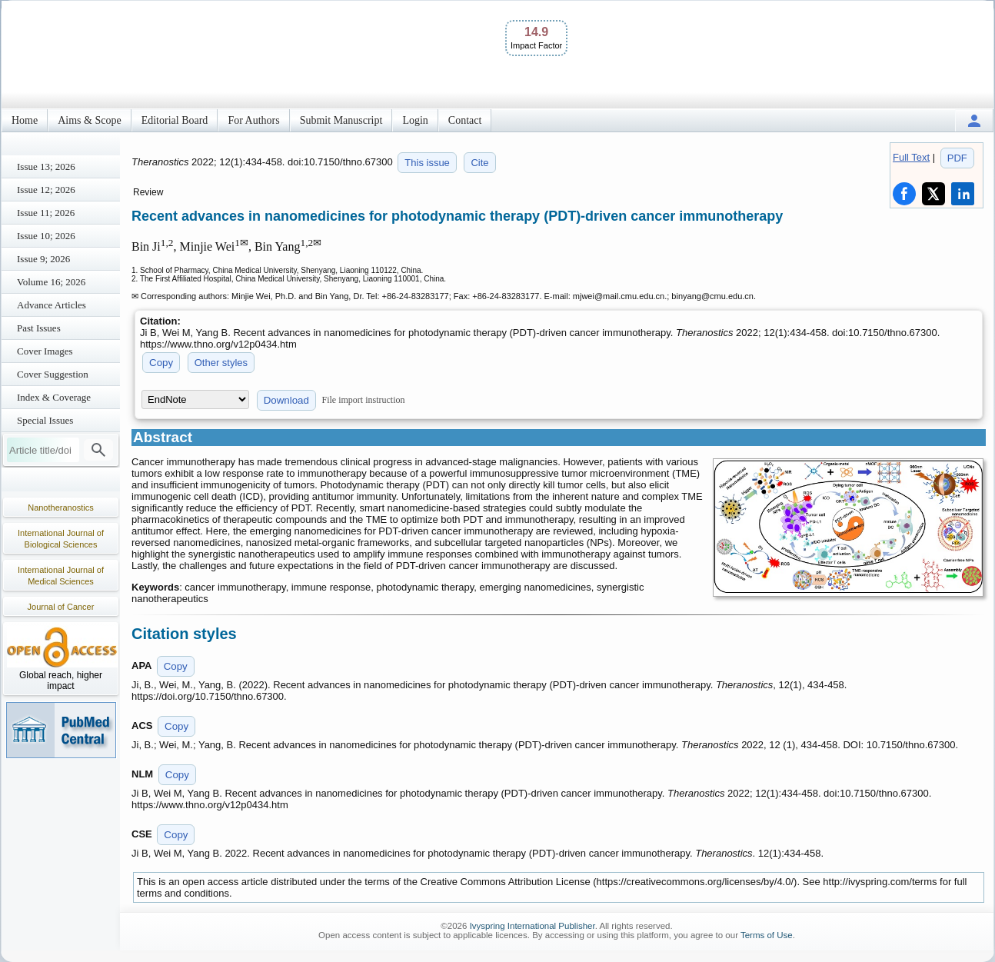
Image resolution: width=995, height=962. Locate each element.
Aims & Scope (89, 120)
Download (286, 400)
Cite (479, 162)
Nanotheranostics (61, 507)
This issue (427, 162)
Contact (465, 120)
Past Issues (39, 328)
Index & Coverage (54, 397)
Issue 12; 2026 (46, 189)
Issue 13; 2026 (46, 166)
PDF (957, 158)
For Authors (253, 120)
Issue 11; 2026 (46, 212)
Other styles (221, 362)
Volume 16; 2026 (51, 282)
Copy (161, 362)
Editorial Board (174, 120)
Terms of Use (766, 935)
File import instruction (363, 399)
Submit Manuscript (341, 120)
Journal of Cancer (61, 606)
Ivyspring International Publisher (532, 925)
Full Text (911, 157)
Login (415, 120)
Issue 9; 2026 (43, 259)
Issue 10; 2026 (46, 235)
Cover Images (45, 351)
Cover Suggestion (52, 374)
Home (25, 120)
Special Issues (45, 420)
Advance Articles (51, 305)
